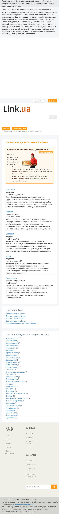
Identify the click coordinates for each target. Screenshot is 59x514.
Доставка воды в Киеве (15, 314)
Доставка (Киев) (19, 129)
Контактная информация (31, 475)
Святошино (10, 403)
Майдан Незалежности (15, 382)
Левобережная (12, 377)
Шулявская (10, 418)
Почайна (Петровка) (14, 401)
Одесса (8, 443)
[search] (24, 117)
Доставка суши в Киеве (15, 319)
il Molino (9, 212)
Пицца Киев (11, 278)
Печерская (10, 391)
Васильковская (12, 345)
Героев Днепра (12, 353)
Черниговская (11, 415)
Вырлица (9, 350)
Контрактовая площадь (15, 372)
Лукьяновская (11, 379)
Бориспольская (12, 343)
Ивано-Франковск (9, 452)
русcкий (38, 101)
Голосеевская (11, 355)
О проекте (29, 460)
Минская (9, 384)
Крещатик (10, 374)
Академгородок (12, 338)
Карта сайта (30, 464)
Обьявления (30, 437)
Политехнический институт (16, 398)
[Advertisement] (29, 68)
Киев (7, 436)
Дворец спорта (12, 358)
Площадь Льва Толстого (15, 394)
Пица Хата (10, 189)
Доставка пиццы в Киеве (16, 316)
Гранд (8, 256)
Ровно (8, 447)
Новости (29, 434)
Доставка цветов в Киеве (16, 321)
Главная (6, 129)
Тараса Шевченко (13, 406)
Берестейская (11, 341)
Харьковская (11, 413)
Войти (52, 101)
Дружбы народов (13, 362)
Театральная (11, 408)
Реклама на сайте (30, 469)
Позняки (9, 396)
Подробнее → (23, 181)
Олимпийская (11, 386)
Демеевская (11, 360)
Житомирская (11, 365)
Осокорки (9, 389)
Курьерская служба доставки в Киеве (21, 323)
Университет (11, 410)
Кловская (9, 370)
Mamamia (10, 234)
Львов (8, 440)
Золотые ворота (12, 367)
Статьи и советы (29, 442)
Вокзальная (10, 348)
